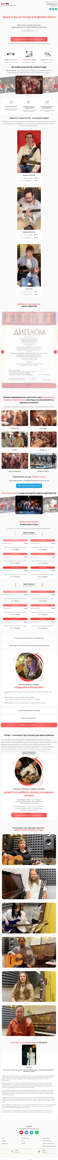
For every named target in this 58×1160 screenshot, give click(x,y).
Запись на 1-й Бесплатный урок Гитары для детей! (29, 39)
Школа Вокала (46, 1138)
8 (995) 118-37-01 (52, 4)
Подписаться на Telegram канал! (29, 486)
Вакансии (4, 1140)
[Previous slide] (2, 86)
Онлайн (23, 1143)
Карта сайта (5, 1143)
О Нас (3, 1138)
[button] (26, 95)
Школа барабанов (47, 1140)
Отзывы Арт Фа (25, 1138)
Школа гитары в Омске (48, 1143)
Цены (22, 1140)
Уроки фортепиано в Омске (49, 1146)
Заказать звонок (53, 5)
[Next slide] (55, 86)
